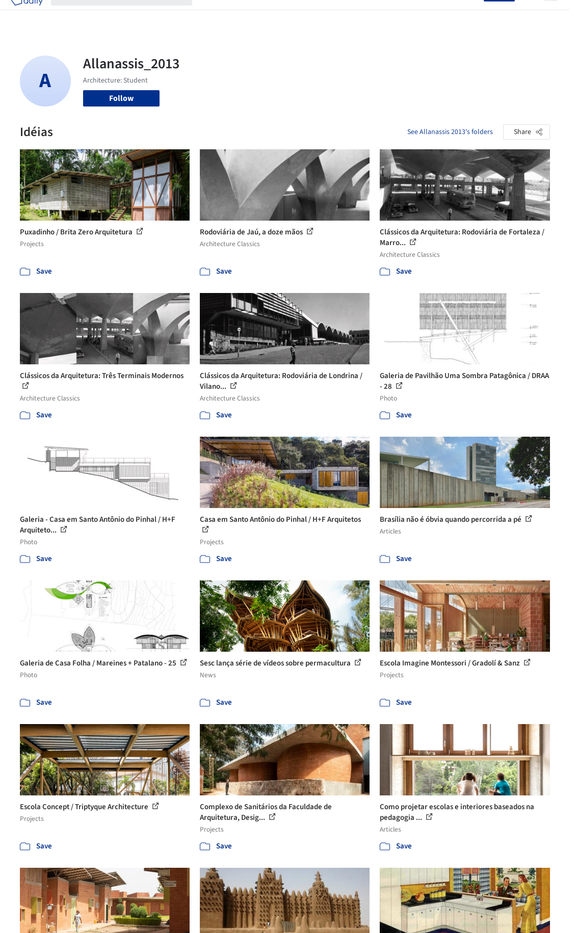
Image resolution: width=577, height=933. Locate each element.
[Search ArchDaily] (129, 14)
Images (247, 14)
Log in (467, 14)
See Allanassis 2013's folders (450, 132)
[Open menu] (551, 14)
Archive (417, 14)
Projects (214, 14)
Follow (121, 98)
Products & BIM (293, 14)
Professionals (349, 14)
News (388, 14)
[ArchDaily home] (26, 14)
